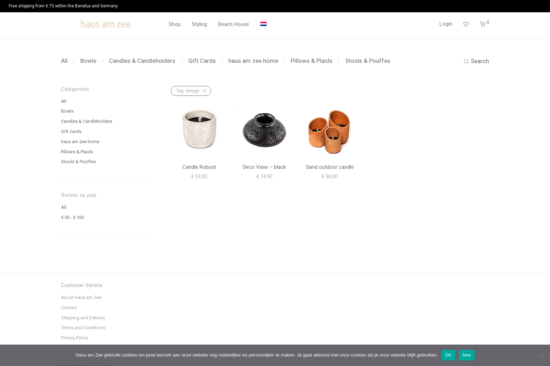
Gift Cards (202, 60)
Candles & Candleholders (142, 60)
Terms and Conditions (83, 327)
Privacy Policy (74, 337)
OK (448, 355)
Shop (175, 24)
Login (446, 24)
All (64, 60)
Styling (199, 24)
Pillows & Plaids (312, 60)
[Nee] (541, 355)
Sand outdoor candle (330, 167)
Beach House (233, 24)
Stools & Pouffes (367, 60)
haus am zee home (253, 60)
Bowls (88, 60)
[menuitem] (263, 24)
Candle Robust (199, 167)
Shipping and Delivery (83, 317)
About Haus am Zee (81, 297)
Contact (69, 307)
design (188, 90)
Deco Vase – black (264, 167)
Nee (466, 355)
